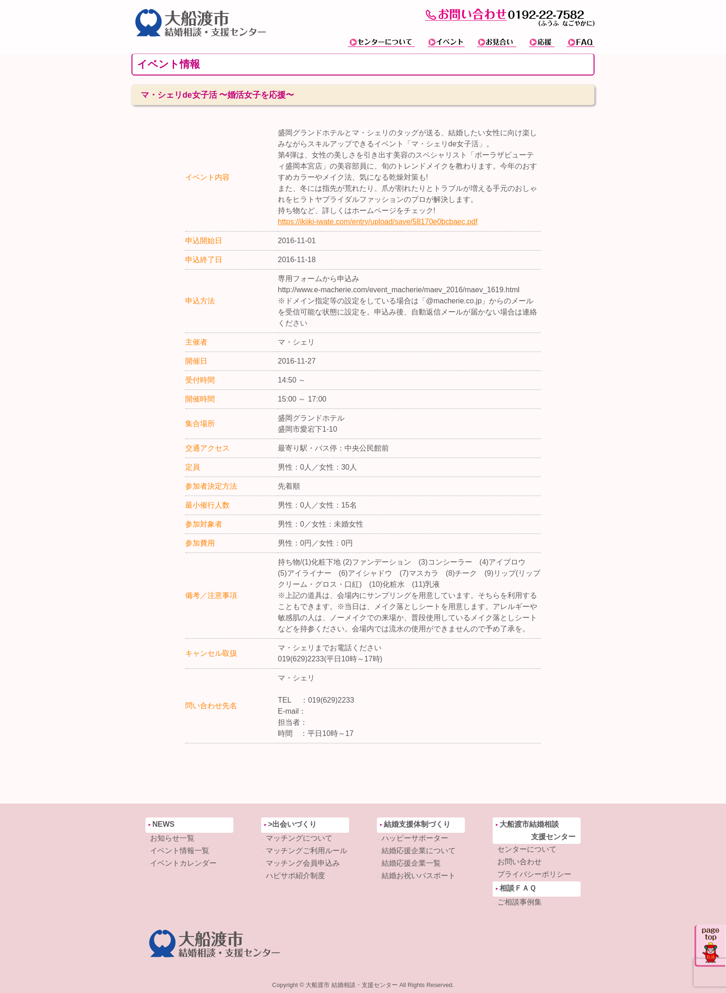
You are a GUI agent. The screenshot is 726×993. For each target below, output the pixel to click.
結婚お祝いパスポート (419, 876)
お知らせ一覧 (172, 838)
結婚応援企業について (419, 851)
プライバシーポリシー (534, 874)
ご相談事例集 (519, 902)
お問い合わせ (519, 862)
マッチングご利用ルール (306, 851)
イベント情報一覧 (179, 851)
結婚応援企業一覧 (411, 863)
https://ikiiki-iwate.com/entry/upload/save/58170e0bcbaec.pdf (377, 222)
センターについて (527, 849)
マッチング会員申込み (303, 863)
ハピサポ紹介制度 (295, 876)
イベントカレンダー (183, 863)
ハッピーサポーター (415, 838)
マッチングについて (299, 838)
